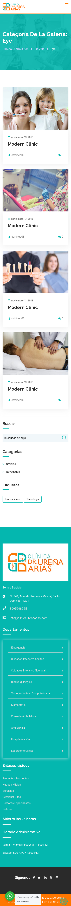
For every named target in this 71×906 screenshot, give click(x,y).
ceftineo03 (17, 155)
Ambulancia (18, 727)
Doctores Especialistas (17, 803)
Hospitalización (20, 739)
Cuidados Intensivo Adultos (27, 659)
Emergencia (18, 647)
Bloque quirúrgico (21, 682)
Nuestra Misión (12, 784)
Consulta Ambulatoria (23, 716)
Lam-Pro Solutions (53, 902)
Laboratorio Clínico (22, 750)
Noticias (11, 464)
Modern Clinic (23, 144)
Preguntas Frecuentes (16, 778)
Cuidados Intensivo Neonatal (28, 670)
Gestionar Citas (12, 797)
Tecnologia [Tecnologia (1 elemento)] (33, 499)
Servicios (8, 790)
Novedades (13, 471)
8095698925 (13, 608)
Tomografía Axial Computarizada (30, 693)
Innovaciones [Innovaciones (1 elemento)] (12, 499)
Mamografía (18, 705)
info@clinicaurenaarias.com (13, 618)
